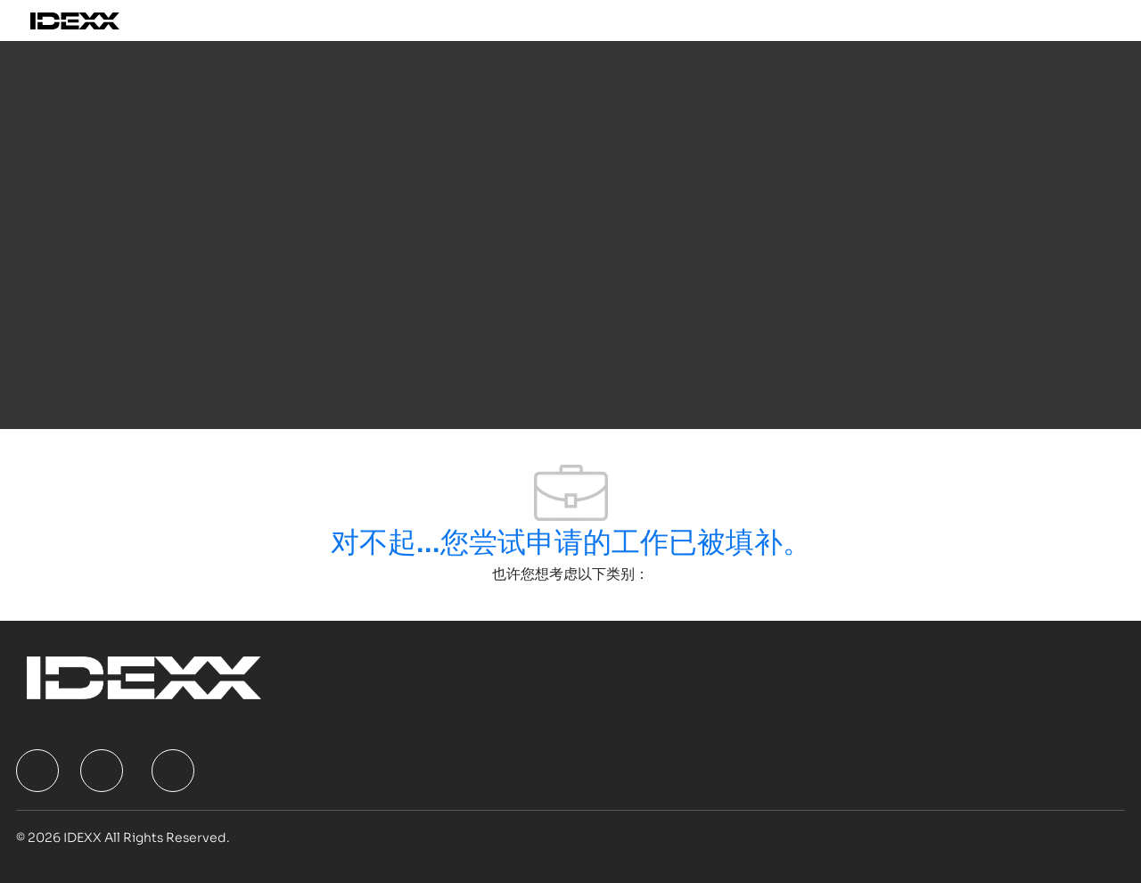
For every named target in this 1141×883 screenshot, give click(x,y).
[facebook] (37, 770)
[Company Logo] (95, 20)
